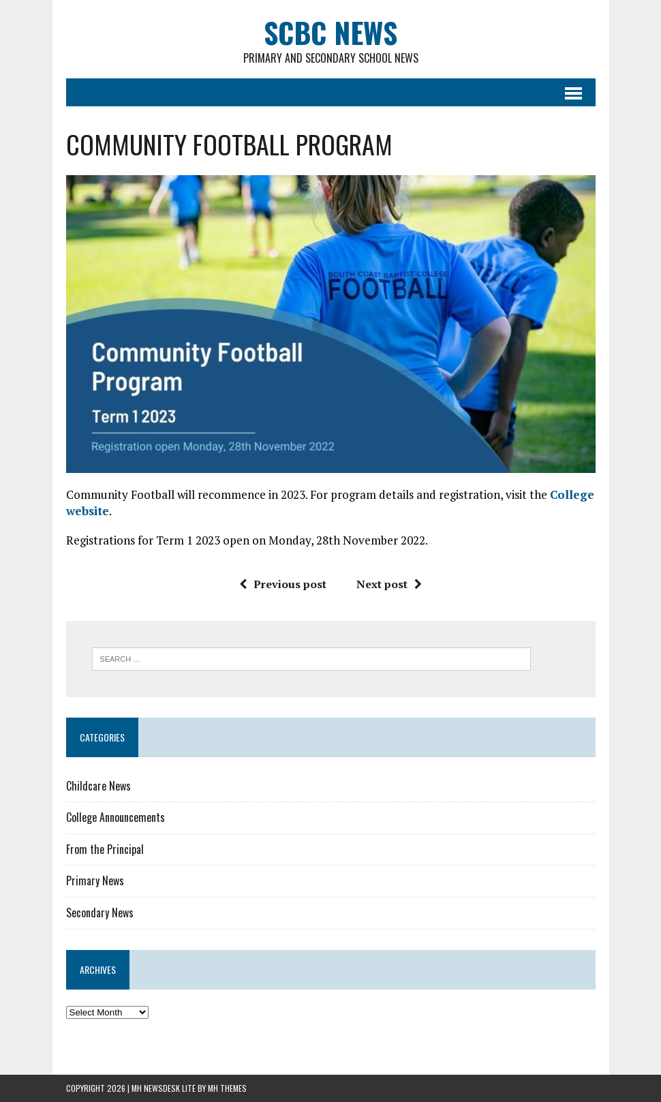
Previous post (282, 584)
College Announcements (115, 817)
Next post (389, 584)
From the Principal (105, 849)
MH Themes (227, 1088)
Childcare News (98, 786)
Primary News (95, 880)
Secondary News (100, 912)
